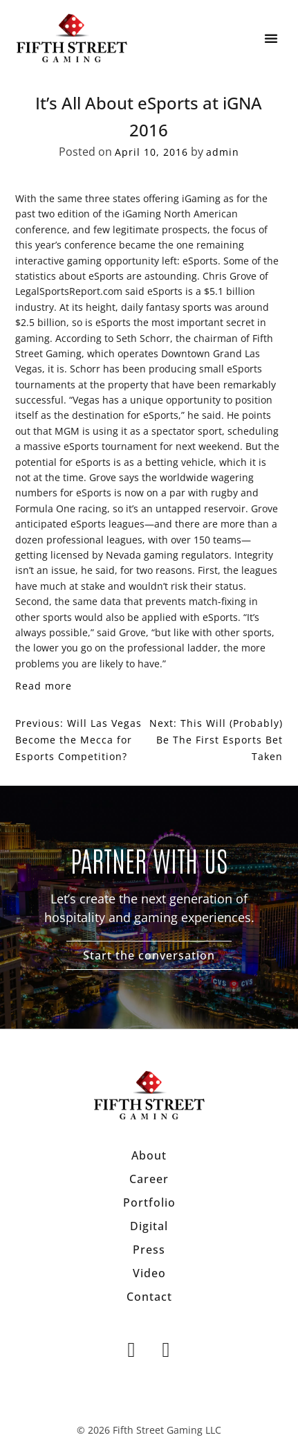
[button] (271, 38)
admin (222, 152)
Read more (43, 685)
